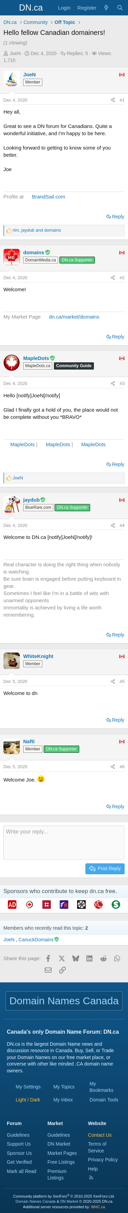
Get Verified (19, 1162)
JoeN (15, 53)
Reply (118, 216)
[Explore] (106, 7)
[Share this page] (112, 100)
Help (93, 1169)
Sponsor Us (19, 1153)
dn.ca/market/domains (74, 317)
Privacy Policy (103, 1159)
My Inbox (63, 1099)
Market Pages (62, 1153)
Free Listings (61, 1162)
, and (37, 230)
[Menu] (9, 8)
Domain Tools (103, 1099)
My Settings (28, 1086)
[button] (28, 1099)
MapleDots (22, 444)
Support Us (19, 1144)
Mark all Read (21, 1171)
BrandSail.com (48, 196)
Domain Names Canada (36, 1201)
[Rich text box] (64, 843)
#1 (122, 100)
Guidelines (18, 1135)
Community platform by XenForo (64, 1196)
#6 (122, 766)
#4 (122, 525)
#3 (122, 383)
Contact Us (100, 1135)
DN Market (58, 1144)
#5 (122, 681)
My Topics (63, 1086)
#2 (122, 277)
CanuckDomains (38, 939)
